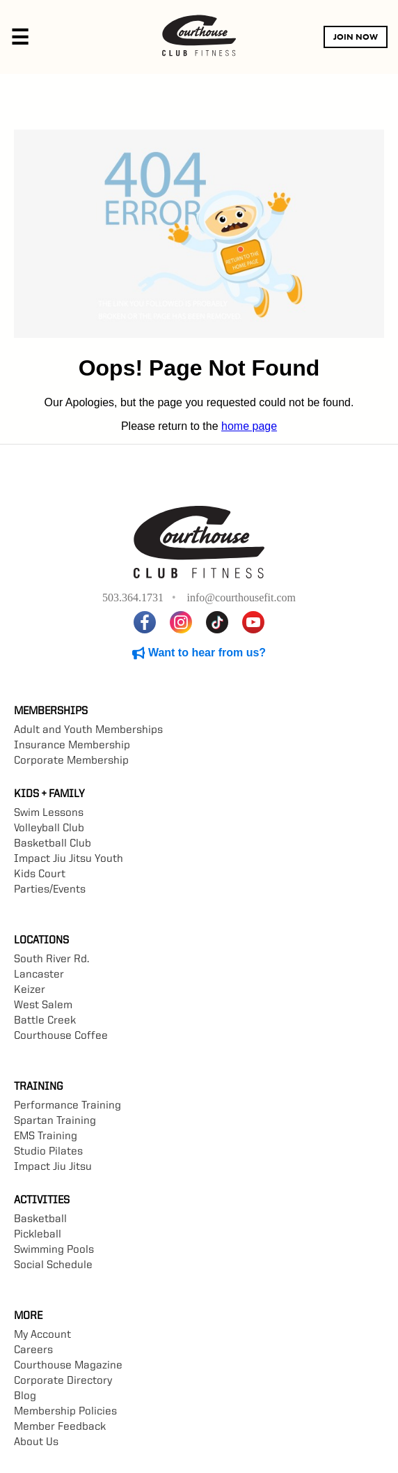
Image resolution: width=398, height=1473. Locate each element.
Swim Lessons (48, 813)
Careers (33, 1350)
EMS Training (45, 1136)
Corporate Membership (71, 760)
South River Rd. (51, 959)
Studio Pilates (48, 1151)
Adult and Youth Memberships (88, 730)
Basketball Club (52, 843)
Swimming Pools (54, 1250)
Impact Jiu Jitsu (53, 1167)
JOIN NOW (355, 37)
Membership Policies (65, 1411)
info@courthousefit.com (241, 597)
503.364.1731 (133, 597)
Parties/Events (50, 889)
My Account (42, 1335)
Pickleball (37, 1234)
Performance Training (67, 1105)
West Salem (43, 1005)
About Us (36, 1442)
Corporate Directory (63, 1381)
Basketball (40, 1219)
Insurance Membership (72, 745)
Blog (25, 1396)
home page (249, 426)
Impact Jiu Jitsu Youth (68, 859)
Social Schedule (53, 1265)
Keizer (29, 990)
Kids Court (39, 874)
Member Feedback (60, 1427)
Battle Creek (45, 1020)
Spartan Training (55, 1121)
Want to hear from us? (199, 653)
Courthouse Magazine (68, 1365)
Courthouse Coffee (61, 1036)
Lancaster (39, 974)
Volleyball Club (49, 828)
